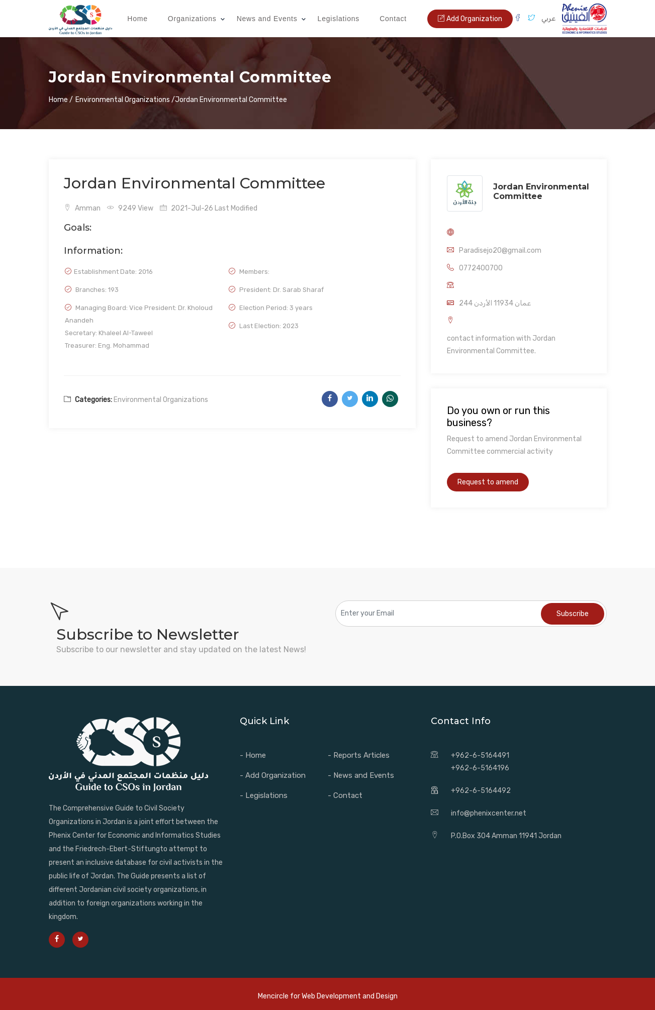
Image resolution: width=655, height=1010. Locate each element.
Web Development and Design (350, 996)
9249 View (130, 208)
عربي (548, 18)
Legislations (339, 19)
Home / (61, 99)
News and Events (267, 19)
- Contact (345, 795)
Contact (393, 19)
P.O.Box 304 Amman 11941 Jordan (506, 836)
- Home (253, 755)
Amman (82, 208)
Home (137, 19)
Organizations (192, 19)
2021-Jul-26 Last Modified (208, 208)
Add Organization (470, 19)
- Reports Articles (359, 755)
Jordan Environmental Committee (541, 191)
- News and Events (361, 775)
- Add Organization (273, 775)
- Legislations (264, 795)
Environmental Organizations (161, 399)
